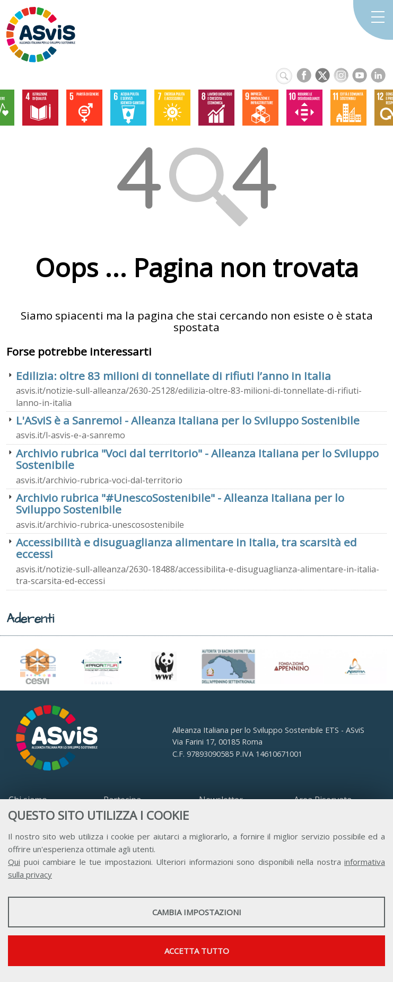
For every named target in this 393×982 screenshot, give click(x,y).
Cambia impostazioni (196, 912)
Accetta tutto (196, 950)
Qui (14, 861)
